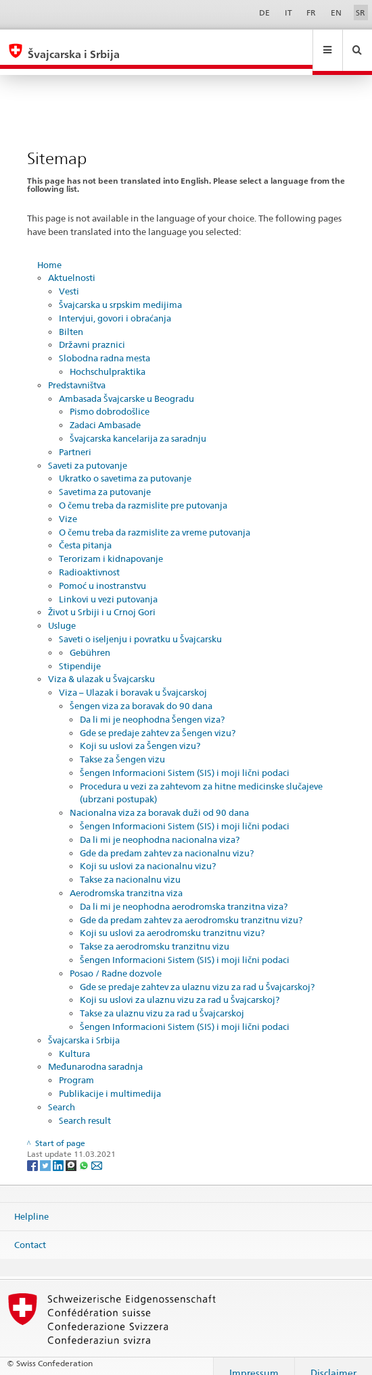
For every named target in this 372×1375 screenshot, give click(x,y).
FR (311, 12)
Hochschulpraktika (107, 358)
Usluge (62, 612)
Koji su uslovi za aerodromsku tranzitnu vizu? (172, 919)
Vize (68, 505)
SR (360, 12)
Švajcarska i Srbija (84, 1027)
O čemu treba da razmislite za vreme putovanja (154, 519)
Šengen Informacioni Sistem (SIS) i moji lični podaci (184, 759)
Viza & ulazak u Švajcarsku (101, 665)
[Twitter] (46, 1152)
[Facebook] (33, 1152)
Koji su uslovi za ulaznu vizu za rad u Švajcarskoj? (179, 986)
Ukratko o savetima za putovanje (125, 465)
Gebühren (90, 639)
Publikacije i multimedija (110, 1080)
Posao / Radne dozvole (116, 960)
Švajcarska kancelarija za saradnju (138, 425)
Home (49, 252)
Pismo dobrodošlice (109, 398)
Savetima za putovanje (105, 478)
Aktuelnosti (71, 264)
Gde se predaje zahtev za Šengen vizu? (157, 720)
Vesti (69, 278)
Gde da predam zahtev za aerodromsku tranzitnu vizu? (191, 907)
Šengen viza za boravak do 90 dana (141, 693)
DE (264, 12)
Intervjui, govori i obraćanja (115, 305)
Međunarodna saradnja (95, 1053)
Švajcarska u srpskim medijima (120, 291)
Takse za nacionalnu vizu (130, 866)
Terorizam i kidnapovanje (111, 545)
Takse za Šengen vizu (122, 746)
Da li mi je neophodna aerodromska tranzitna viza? (183, 893)
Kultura (74, 1040)
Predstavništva (77, 372)
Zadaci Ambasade (105, 412)
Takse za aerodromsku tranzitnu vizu (154, 933)
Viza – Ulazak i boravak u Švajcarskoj (133, 679)
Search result (85, 1107)
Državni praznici (92, 331)
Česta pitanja (85, 532)
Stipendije (80, 653)
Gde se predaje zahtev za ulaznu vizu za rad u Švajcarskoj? (197, 973)
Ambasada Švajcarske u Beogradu (126, 385)
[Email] (96, 1152)
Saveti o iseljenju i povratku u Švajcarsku (140, 626)
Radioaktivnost (89, 559)
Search (61, 1094)
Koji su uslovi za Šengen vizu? (140, 732)
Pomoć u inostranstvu (102, 572)
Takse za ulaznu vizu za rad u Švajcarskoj (162, 1000)
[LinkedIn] (59, 1152)
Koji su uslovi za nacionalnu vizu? (148, 853)
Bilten (71, 318)
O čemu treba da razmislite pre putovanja (143, 492)
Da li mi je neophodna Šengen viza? (152, 706)
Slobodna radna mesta (104, 345)
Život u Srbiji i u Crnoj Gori (102, 599)
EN (336, 12)
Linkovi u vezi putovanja (108, 586)
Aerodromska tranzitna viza (126, 880)
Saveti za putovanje (87, 452)
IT (288, 12)
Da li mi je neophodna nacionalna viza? (159, 826)
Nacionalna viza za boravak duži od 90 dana (159, 799)
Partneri (75, 439)
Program (76, 1067)
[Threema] (72, 1152)
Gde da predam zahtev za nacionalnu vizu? (167, 840)
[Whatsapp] (84, 1152)
